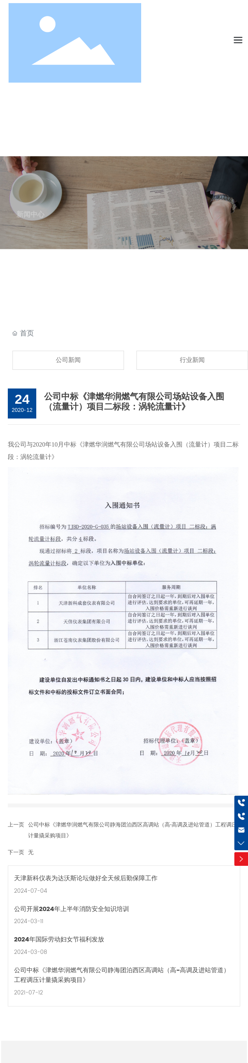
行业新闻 (192, 360)
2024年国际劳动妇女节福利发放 (59, 939)
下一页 (16, 852)
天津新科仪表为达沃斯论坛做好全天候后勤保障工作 (86, 878)
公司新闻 (68, 360)
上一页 (16, 824)
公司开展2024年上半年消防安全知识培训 (71, 909)
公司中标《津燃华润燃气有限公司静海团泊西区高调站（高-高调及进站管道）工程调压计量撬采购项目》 (122, 975)
